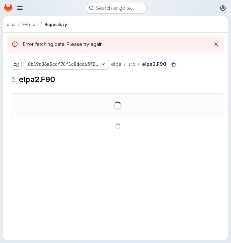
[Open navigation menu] (19, 8)
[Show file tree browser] (16, 64)
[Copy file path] (173, 64)
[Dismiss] (216, 44)
